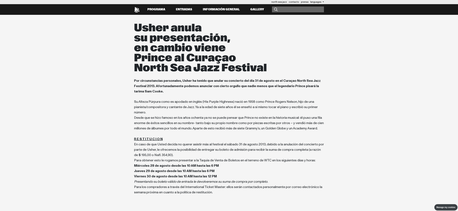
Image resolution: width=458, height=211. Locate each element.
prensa (304, 1)
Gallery (257, 9)
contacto (294, 1)
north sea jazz (279, 1)
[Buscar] (298, 9)
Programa (156, 9)
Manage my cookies (446, 207)
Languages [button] (316, 1)
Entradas (184, 9)
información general (221, 9)
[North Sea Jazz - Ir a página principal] (136, 9)
